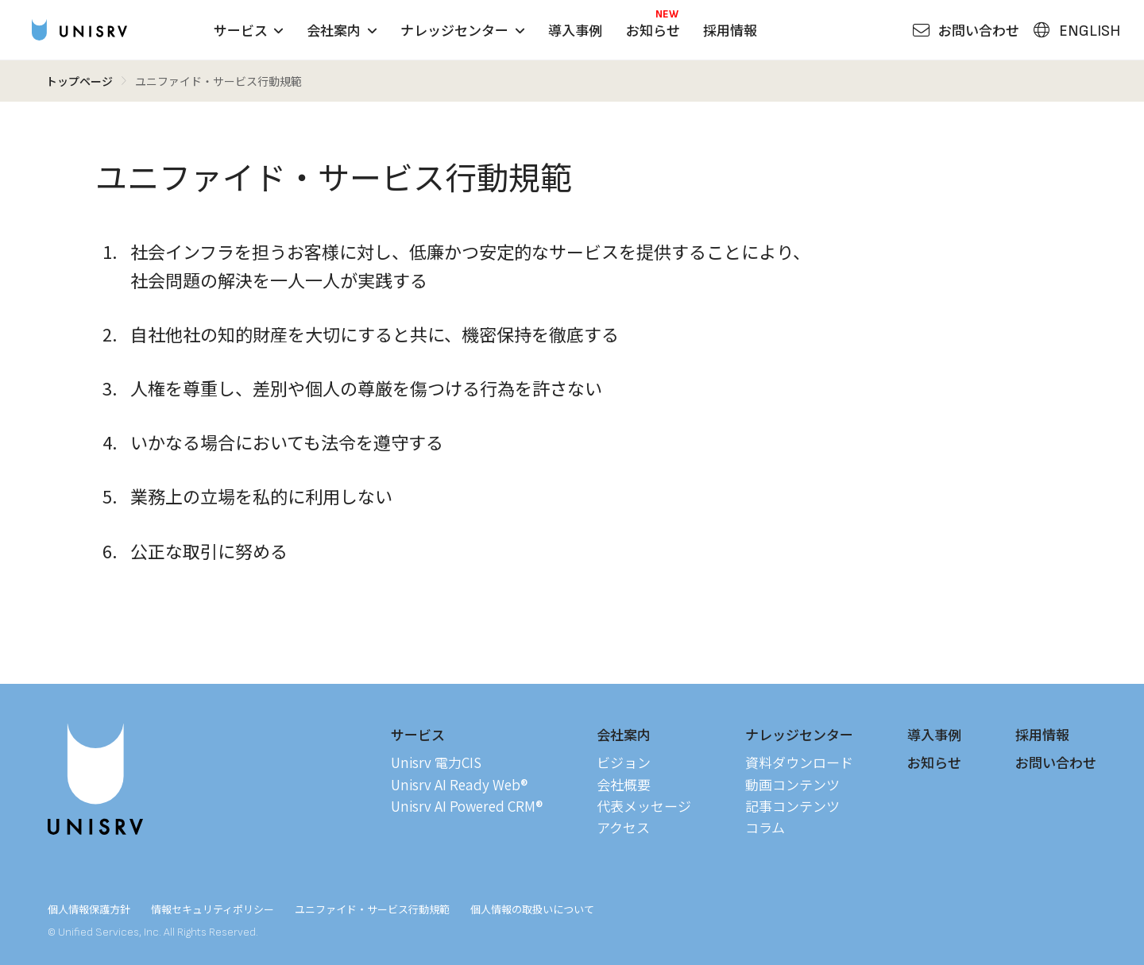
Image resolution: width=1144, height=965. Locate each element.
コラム (765, 827)
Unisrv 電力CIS (436, 762)
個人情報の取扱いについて (532, 909)
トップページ (79, 81)
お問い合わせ (1055, 762)
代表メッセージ (644, 806)
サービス (249, 30)
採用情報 (730, 30)
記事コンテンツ (792, 806)
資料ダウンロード (799, 762)
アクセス (623, 827)
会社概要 (624, 784)
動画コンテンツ (792, 784)
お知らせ (653, 30)
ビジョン (624, 762)
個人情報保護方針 (89, 909)
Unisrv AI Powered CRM (467, 806)
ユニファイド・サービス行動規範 (372, 909)
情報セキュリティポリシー (212, 909)
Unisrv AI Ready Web (459, 784)
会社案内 (342, 30)
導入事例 (575, 30)
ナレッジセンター (462, 30)
